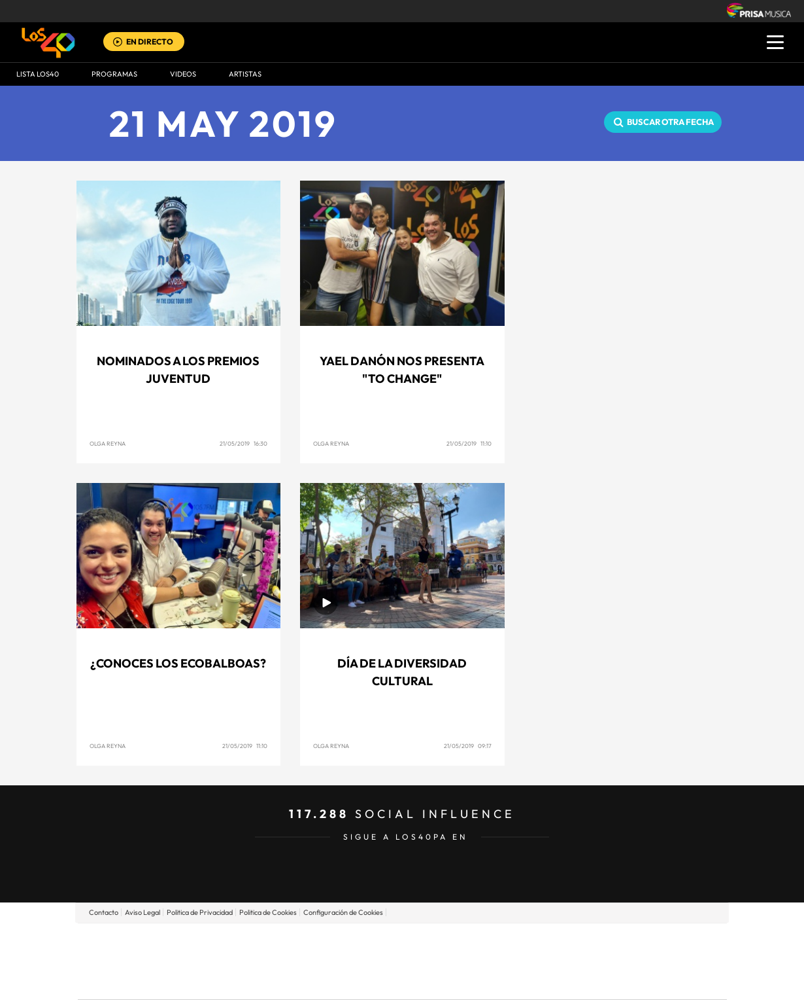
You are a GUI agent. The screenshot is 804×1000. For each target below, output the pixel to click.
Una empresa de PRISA (137, 952)
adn (586, 941)
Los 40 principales (315, 941)
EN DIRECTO (149, 41)
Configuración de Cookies (343, 912)
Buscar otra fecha (670, 121)
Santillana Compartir (445, 941)
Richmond (244, 981)
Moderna (309, 981)
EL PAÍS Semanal (528, 961)
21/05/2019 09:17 (468, 745)
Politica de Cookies (268, 912)
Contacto (103, 912)
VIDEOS (183, 74)
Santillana (376, 941)
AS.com (543, 941)
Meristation (604, 981)
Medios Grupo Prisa (136, 983)
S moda (484, 981)
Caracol (635, 941)
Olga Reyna (108, 443)
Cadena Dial (479, 961)
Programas (114, 74)
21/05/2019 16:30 (243, 443)
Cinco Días (430, 961)
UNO (343, 961)
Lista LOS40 (37, 74)
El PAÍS (252, 941)
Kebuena (623, 961)
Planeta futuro (576, 961)
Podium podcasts (373, 981)
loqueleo (541, 981)
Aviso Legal (142, 912)
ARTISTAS (245, 74)
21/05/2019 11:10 (469, 443)
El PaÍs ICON (429, 981)
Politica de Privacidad (200, 912)
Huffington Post (270, 961)
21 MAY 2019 (223, 123)
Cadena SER (502, 941)
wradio (380, 961)
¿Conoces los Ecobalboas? (178, 663)
